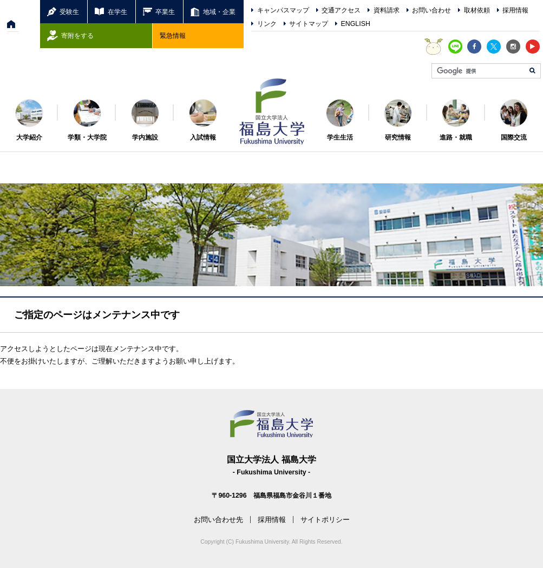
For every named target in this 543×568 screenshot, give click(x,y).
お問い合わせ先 (218, 519)
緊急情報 (173, 35)
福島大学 (271, 111)
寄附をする (77, 35)
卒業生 (165, 11)
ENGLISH (355, 24)
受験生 (69, 11)
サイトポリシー (325, 519)
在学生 (117, 11)
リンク (267, 24)
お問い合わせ (431, 10)
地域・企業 (219, 11)
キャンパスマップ (283, 10)
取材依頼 (477, 10)
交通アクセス (341, 10)
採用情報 (515, 10)
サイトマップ (308, 24)
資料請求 (387, 10)
